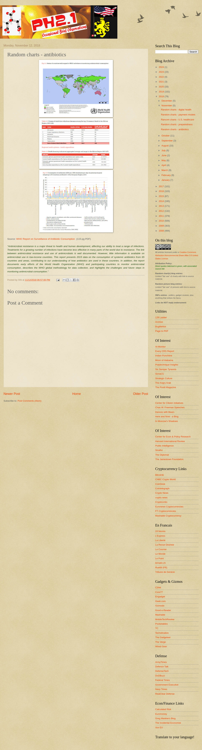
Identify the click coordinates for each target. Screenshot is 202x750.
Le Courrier (161, 549)
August (165, 145)
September (167, 140)
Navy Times (161, 689)
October (165, 135)
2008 (161, 230)
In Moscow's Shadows (166, 421)
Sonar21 (159, 373)
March (164, 170)
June (164, 155)
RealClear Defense (165, 693)
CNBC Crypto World (165, 479)
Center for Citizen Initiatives (169, 403)
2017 (161, 186)
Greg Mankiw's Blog (165, 718)
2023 (161, 72)
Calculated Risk (163, 709)
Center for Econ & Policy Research (173, 436)
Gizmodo (159, 605)
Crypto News (161, 493)
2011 (161, 216)
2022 (161, 77)
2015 (161, 196)
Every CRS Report (164, 351)
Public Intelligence (164, 445)
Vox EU (159, 727)
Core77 (159, 592)
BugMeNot (160, 326)
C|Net (158, 587)
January (165, 180)
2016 (161, 191)
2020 (161, 86)
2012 (161, 211)
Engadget (160, 596)
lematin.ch (160, 563)
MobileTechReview (164, 619)
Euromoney (161, 714)
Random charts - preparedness (176, 124)
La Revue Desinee (164, 544)
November (167, 105)
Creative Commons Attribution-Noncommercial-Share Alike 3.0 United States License (176, 255)
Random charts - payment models (178, 114)
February (166, 175)
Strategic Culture (163, 378)
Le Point (159, 558)
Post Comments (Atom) (29, 400)
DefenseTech (162, 671)
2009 (161, 225)
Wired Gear (161, 646)
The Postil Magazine (165, 387)
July (163, 150)
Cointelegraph (162, 488)
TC (156, 628)
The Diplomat (162, 454)
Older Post (140, 394)
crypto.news (161, 497)
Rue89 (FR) (161, 567)
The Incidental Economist (168, 723)
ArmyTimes (161, 662)
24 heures (160, 531)
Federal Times (162, 680)
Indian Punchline (163, 355)
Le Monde (160, 553)
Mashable (160, 614)
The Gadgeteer (163, 637)
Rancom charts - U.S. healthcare (177, 119)
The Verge (160, 642)
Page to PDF (161, 331)
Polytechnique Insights (166, 364)
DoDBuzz (160, 675)
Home (76, 394)
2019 (161, 91)
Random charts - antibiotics (175, 129)
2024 (161, 67)
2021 (161, 81)
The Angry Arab (163, 383)
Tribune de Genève (165, 572)
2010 (161, 220)
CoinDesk (160, 484)
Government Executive (166, 684)
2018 (161, 96)
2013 (161, 206)
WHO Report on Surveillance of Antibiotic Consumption (45, 239)
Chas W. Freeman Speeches (170, 407)
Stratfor (159, 450)
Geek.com (160, 601)
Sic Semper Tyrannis (165, 369)
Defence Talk (161, 666)
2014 (161, 201)
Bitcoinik (159, 475)
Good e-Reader (163, 610)
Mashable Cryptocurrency (168, 515)
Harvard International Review (170, 441)
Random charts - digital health (176, 109)
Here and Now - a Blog (166, 416)
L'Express (160, 535)
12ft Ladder (161, 317)
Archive (159, 322)
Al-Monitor (160, 346)
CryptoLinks (161, 502)
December (167, 100)
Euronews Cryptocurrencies (169, 506)
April (164, 165)
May (163, 160)
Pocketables (161, 623)
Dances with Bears (164, 412)
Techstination (162, 633)
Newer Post (12, 394)
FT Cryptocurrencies (165, 511)
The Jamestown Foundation (169, 459)
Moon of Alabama (164, 360)
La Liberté (160, 540)
